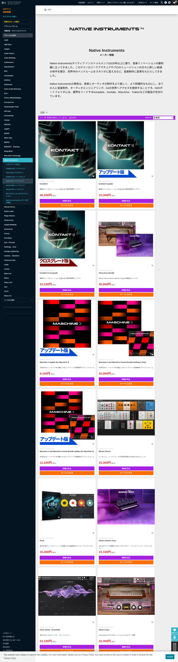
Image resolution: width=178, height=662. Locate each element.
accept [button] (170, 657)
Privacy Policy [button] (10, 658)
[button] (163, 657)
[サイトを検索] (56, 10)
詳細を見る (54, 177)
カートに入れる (55, 181)
